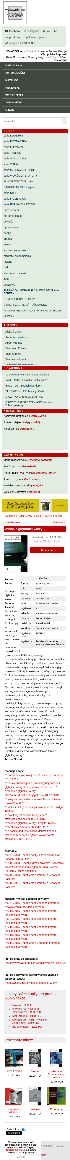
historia (8, 261)
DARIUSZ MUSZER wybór (19, 187)
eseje (7, 244)
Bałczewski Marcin (16, 359)
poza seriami (11, 210)
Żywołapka (36, 485)
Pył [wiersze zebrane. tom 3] (38, 472)
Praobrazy (56, 1109)
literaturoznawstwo (15, 250)
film (27, 858)
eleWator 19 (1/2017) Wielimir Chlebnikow (29, 1021)
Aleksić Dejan (13, 331)
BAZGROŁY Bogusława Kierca (23, 385)
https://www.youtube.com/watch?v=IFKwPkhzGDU (36, 962)
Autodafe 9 (27, 428)
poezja (7, 233)
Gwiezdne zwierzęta (39, 459)
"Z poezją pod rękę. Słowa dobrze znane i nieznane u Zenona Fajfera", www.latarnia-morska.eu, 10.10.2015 (30, 834)
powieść (8, 221)
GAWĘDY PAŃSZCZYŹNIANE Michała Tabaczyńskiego (28, 404)
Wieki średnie (19, 1015)
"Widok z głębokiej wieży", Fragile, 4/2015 (31, 823)
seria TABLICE (12, 152)
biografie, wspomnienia (17, 255)
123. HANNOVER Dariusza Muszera (27, 374)
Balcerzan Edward (16, 348)
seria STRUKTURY (15, 158)
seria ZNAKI (11, 164)
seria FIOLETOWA (15, 198)
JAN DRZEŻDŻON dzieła (19, 181)
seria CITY (10, 192)
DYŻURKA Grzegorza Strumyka (24, 396)
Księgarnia (9, 516)
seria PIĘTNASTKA (15, 141)
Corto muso (31, 479)
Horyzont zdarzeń (13, 1111)
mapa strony (12, 37)
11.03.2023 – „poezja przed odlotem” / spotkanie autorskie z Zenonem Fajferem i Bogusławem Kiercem (34, 866)
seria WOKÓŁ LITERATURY (20, 175)
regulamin (30, 37)
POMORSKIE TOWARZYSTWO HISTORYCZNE (32, 310)
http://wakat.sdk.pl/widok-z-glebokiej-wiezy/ (31, 982)
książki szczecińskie (15, 273)
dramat (8, 238)
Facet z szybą (14, 1071)
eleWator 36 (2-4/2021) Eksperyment (25, 1011)
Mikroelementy (20, 1026)
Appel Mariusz (13, 342)
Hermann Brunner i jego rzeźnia (56, 1074)
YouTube (52, 31)
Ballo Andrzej (13, 353)
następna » (59, 522)
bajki (6, 267)
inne (6, 278)
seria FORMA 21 (13, 147)
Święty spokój (31, 422)
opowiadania (11, 227)
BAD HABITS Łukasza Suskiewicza (26, 380)
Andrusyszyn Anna (16, 337)
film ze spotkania (27, 870)
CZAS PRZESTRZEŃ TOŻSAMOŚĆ (25, 304)
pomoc (43, 37)
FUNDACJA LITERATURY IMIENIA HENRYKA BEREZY (31, 292)
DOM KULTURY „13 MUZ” (19, 299)
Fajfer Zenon (25, 516)
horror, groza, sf (13, 215)
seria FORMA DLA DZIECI (19, 204)
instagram (33, 31)
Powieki (16, 1005)
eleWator (9, 316)
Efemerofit (33, 491)
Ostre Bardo (38, 415)
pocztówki (9, 284)
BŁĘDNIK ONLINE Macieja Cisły (24, 391)
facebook (14, 31)
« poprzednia (12, 522)
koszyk (13, 43)
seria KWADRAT (13, 135)
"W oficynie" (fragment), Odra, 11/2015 (29, 827)
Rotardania (29, 466)
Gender (34, 1071)
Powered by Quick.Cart (35, 1155)
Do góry (66, 1146)
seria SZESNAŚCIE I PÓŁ (19, 169)
